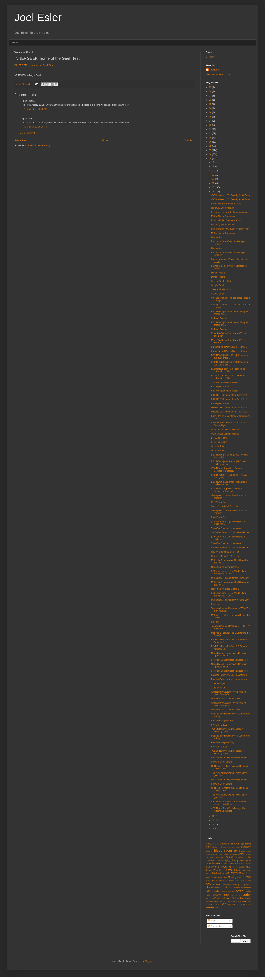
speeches (218, 901)
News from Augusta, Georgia (225, 567)
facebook (240, 857)
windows (246, 904)
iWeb (215, 870)
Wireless (210, 907)
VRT (224, 904)
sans (226, 894)
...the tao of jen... (219, 683)
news (247, 877)
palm (240, 884)
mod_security (211, 877)
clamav (209, 854)
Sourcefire (238, 898)
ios (249, 864)
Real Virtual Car (218, 502)
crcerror (226, 854)
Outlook (217, 884)
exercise (219, 857)
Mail (214, 873)
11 (210, 133)
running (248, 891)
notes (208, 880)
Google (210, 863)
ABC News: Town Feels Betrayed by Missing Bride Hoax (228, 802)
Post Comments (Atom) (38, 145)
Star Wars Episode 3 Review (224, 382)
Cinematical (216, 237)
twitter (229, 901)
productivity (246, 888)
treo (224, 901)
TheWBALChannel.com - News (226, 528)
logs (244, 870)
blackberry (246, 847)
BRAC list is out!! (219, 438)
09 (210, 142)
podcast (227, 887)
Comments (214, 926)
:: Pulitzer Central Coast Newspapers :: (229, 660)
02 (213, 824)
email (241, 854)
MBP (228, 873)
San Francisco (213, 895)
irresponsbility (239, 867)
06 (210, 154)
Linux (237, 870)
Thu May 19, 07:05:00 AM (34, 109)
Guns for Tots (217, 446)
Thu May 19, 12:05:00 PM (34, 127)
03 (213, 820)
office (214, 880)
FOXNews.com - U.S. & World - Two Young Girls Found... (228, 572)
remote (224, 891)
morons (222, 877)
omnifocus (223, 880)
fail (249, 857)
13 (210, 125)
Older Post (189, 140)
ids (246, 864)
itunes (208, 870)
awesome (236, 847)
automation (227, 847)
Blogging (209, 851)
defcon (233, 854)
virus (217, 904)
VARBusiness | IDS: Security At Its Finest (230, 195)
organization (245, 880)
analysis (209, 844)
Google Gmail (217, 285)
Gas (242, 860)
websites (233, 904)
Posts (212, 920)
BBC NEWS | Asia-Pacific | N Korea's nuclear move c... (229, 462)
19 (210, 104)
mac (249, 870)
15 (210, 116)
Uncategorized (244, 901)
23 (210, 96)
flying (227, 860)
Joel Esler (38, 17)
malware (221, 873)
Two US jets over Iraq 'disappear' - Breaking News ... (227, 730)
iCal (236, 864)
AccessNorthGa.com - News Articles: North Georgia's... (228, 693)
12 (210, 129)
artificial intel (217, 847)
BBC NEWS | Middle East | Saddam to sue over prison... (229, 356)
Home (14, 42)
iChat (241, 863)
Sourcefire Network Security (224, 506)
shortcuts (210, 898)
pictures (218, 888)
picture (209, 887)
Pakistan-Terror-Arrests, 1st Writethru (229, 675)
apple (235, 843)
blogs (218, 850)
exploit (229, 857)
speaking (209, 901)
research (231, 891)
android (218, 844)
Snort (217, 898)
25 (210, 87)
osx (208, 884)
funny (235, 860)
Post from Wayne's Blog (222, 720)
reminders (216, 891)
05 (210, 158)
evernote (209, 857)
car (235, 851)
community (217, 854)
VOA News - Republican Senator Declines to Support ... (226, 469)
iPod (224, 866)
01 (213, 828)
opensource (233, 880)
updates (209, 904)
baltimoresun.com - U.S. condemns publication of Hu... (228, 370)
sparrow (248, 898)
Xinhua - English (219, 318)
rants (208, 891)
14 (210, 121)
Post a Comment (27, 133)
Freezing (215, 604)
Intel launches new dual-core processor (230, 212)
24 (210, 91)
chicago (241, 851)
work (216, 907)
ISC (248, 866)
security (245, 894)
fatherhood (211, 860)
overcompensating (230, 885)
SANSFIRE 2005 (219, 725)
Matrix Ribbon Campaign (223, 216)
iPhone (215, 866)
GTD (217, 863)
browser (228, 851)
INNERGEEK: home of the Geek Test (33, 65)
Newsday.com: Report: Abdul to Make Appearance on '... (229, 654)
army (208, 847)
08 (210, 146)
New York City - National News (225, 698)
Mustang (232, 877)
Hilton (231, 864)
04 (213, 816)
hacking (224, 863)
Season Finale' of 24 (221, 281)
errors (248, 854)
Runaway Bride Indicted (222, 208)
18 (210, 108)
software (226, 898)
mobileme (246, 873)
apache (225, 844)
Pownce (236, 888)
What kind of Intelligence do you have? (229, 757)
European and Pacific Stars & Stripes (229, 347)
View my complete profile (218, 74)
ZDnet (221, 907)
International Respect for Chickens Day (229, 578)
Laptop (229, 870)
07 (210, 150)
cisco (249, 851)
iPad (208, 867)
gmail (248, 860)
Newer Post (20, 140)
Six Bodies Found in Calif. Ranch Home (230, 532)
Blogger (148, 961)
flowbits (221, 861)
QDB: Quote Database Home (225, 429)
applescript (246, 844)
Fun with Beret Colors (221, 762)
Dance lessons (218, 273)
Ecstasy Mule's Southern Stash (226, 203)
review (240, 890)
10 (210, 137)
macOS (208, 873)
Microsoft (236, 873)
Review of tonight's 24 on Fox (225, 552)
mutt (239, 877)
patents (247, 884)
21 (210, 100)
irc (230, 867)
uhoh (235, 901)
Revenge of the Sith (220, 386)
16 (210, 112)
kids (221, 870)
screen (234, 895)
